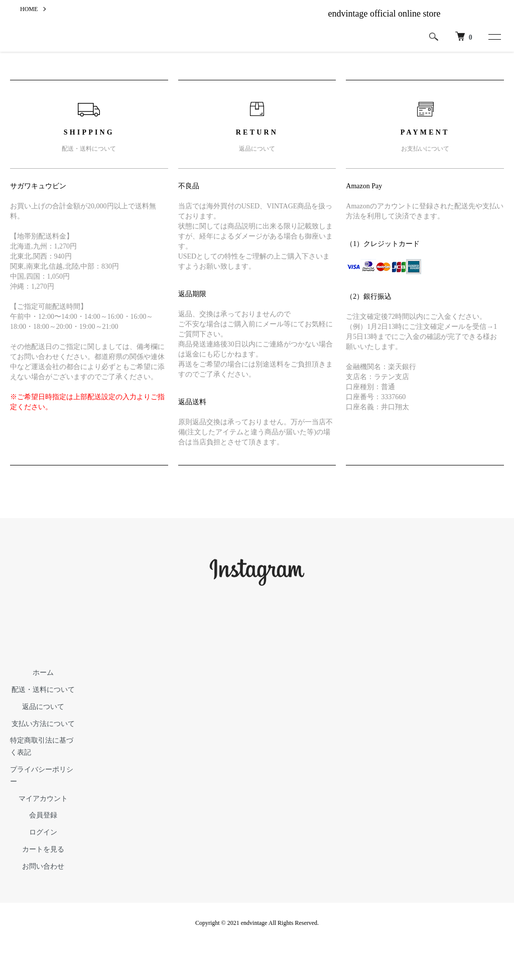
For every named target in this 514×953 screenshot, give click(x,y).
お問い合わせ (43, 866)
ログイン (43, 832)
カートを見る (43, 849)
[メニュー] (494, 37)
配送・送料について (43, 689)
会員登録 (43, 815)
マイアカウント (43, 798)
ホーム (43, 672)
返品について (43, 706)
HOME (29, 9)
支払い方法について (43, 724)
